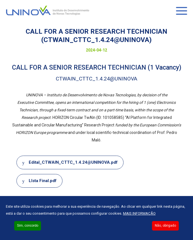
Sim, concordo (27, 225)
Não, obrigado (165, 225)
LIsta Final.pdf (43, 180)
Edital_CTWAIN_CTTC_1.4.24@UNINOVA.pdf (73, 162)
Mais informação (139, 213)
